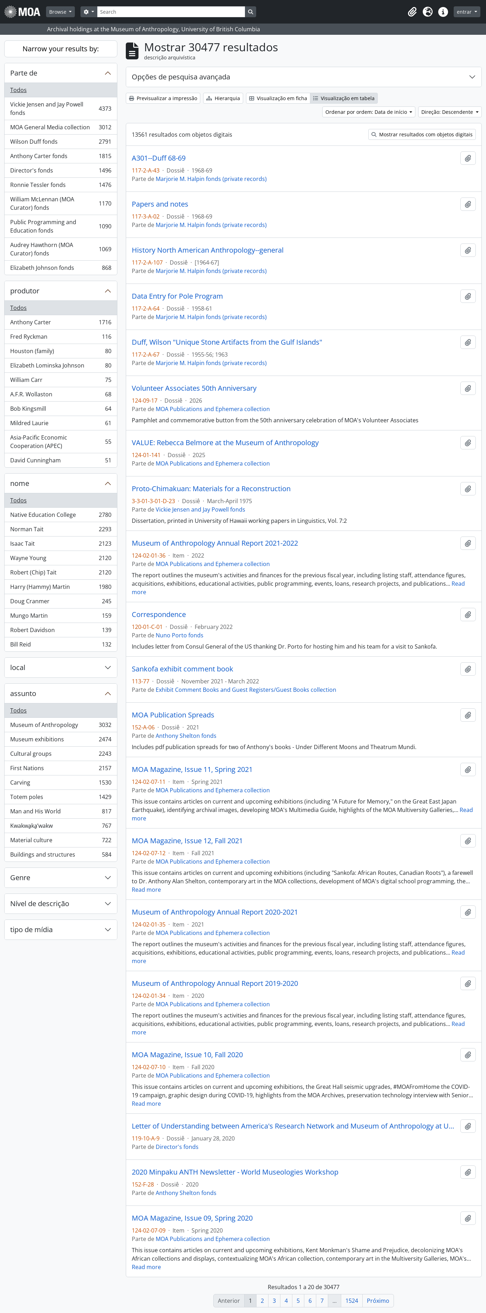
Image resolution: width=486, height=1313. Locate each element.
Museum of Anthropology (60, 726)
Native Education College (60, 516)
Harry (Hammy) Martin (60, 588)
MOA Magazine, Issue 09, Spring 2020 (192, 1218)
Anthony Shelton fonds (186, 736)
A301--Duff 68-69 (159, 158)
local (17, 667)
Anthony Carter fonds (60, 157)
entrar (465, 11)
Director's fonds (60, 172)
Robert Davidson (60, 631)
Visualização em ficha (278, 98)
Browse (58, 11)
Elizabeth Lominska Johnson (60, 367)
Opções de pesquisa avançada (181, 77)
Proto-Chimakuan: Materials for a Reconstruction (211, 489)
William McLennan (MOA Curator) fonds (60, 203)
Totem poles (60, 798)
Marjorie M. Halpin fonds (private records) (211, 179)
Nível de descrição (39, 903)
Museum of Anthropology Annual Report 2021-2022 (215, 543)
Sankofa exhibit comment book (182, 669)
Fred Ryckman (60, 338)
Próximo (378, 1301)
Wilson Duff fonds (60, 143)
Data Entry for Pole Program (177, 296)
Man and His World (60, 813)
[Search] (171, 11)
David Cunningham (60, 461)
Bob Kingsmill (60, 410)
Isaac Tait (60, 545)
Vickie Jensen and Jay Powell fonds (60, 108)
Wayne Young (60, 559)
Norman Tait (60, 531)
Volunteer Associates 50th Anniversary (194, 388)
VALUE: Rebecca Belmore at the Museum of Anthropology (225, 442)
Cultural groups (60, 755)
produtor (24, 290)
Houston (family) (60, 352)
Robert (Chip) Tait (60, 574)
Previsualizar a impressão (163, 98)
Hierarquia (223, 98)
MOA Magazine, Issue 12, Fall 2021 (187, 841)
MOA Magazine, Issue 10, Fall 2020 (187, 1055)
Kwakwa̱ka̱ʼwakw (60, 827)
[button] (412, 12)
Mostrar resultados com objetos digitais (422, 134)
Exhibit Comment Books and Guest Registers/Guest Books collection (246, 690)
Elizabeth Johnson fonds (60, 269)
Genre (20, 877)
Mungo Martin (60, 617)
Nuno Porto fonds (179, 635)
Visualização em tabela (344, 98)
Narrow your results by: (60, 48)
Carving (60, 784)
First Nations (60, 769)
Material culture (60, 841)
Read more (146, 889)
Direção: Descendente (447, 112)
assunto (23, 693)
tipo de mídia (31, 929)
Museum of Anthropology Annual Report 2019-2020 (215, 983)
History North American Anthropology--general (208, 250)
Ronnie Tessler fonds (60, 186)
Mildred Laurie (60, 424)
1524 (351, 1301)
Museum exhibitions (60, 741)
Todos (18, 90)
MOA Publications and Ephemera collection (213, 409)
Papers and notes (160, 204)
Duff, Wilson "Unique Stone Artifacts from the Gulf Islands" (227, 342)
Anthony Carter (60, 324)
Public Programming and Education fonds (60, 226)
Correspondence (159, 614)
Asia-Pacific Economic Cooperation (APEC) (60, 442)
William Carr (60, 381)
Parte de (23, 73)
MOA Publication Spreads (173, 715)
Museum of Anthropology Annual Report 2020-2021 (215, 912)
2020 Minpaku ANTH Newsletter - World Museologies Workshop (235, 1172)
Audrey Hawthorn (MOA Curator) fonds (60, 249)
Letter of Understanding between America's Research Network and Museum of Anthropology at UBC (295, 1126)
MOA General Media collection (60, 129)
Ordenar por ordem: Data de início (366, 112)
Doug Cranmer (60, 603)
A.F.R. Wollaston (60, 396)
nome (19, 483)
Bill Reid (60, 645)
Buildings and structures (60, 856)
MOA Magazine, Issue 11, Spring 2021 (192, 769)
